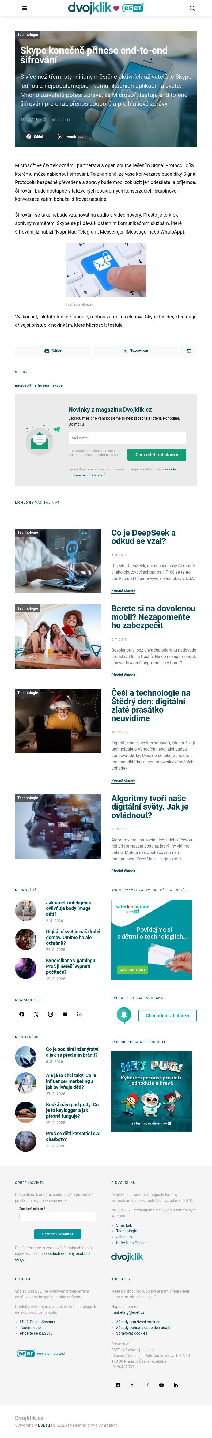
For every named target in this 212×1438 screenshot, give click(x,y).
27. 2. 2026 (55, 1094)
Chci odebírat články (156, 454)
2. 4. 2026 (54, 921)
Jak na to (124, 1237)
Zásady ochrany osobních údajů (143, 1328)
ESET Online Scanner (37, 1322)
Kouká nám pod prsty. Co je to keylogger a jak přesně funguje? (72, 1110)
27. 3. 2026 (55, 950)
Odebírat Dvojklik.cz (58, 1234)
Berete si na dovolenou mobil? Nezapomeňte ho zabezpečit (153, 617)
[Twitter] (36, 1014)
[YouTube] (65, 1014)
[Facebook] (21, 1014)
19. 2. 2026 (55, 1123)
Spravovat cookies (131, 1333)
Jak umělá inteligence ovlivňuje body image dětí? (69, 908)
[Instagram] (50, 1014)
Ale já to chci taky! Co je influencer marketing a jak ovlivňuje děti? (71, 1081)
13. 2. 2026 (55, 1146)
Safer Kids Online (130, 1243)
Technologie (27, 34)
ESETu (44, 1425)
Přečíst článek (123, 590)
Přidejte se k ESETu (36, 1333)
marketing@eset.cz (127, 1312)
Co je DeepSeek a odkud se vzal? (143, 537)
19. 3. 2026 (55, 979)
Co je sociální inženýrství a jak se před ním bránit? (72, 1052)
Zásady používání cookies (138, 1322)
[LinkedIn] (79, 1014)
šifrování (42, 385)
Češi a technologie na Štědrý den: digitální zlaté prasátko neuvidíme (150, 705)
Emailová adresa (31, 1209)
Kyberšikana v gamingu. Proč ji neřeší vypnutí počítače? (71, 966)
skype (58, 385)
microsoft (23, 385)
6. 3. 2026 (54, 1062)
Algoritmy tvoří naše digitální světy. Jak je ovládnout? (149, 806)
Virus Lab (124, 1225)
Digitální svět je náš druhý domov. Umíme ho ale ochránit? (73, 937)
